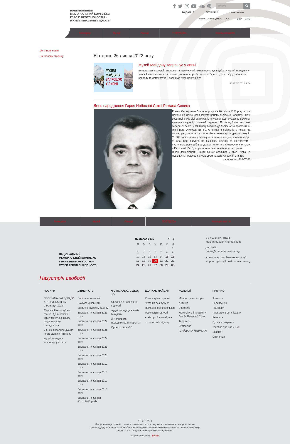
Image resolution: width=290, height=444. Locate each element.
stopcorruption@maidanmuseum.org (227, 261)
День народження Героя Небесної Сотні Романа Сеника (142, 106)
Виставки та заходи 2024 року (92, 323)
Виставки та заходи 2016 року (92, 391)
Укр (239, 18)
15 (166, 256)
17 (137, 260)
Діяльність (85, 290)
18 (143, 260)
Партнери (218, 307)
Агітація (183, 302)
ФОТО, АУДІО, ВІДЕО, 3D (125, 292)
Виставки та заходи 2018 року (92, 374)
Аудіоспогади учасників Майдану (125, 312)
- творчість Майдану (157, 322)
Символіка (185, 325)
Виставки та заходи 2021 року (92, 348)
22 (166, 260)
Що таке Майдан (157, 290)
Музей (116, 32)
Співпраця (219, 336)
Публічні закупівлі (223, 322)
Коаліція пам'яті (225, 32)
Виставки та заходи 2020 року (92, 357)
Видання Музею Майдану (92, 307)
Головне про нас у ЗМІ (226, 327)
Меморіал (85, 32)
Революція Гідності (156, 312)
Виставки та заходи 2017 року (92, 382)
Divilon (155, 435)
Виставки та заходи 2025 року (92, 314)
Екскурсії (212, 12)
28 (161, 265)
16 (172, 256)
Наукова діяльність (88, 302)
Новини (49, 290)
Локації (144, 32)
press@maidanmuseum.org (222, 251)
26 (149, 265)
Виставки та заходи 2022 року (92, 340)
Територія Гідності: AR (214, 18)
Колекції (185, 290)
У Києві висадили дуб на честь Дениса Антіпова (58, 332)
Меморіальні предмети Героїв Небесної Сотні (192, 314)
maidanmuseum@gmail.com (223, 241)
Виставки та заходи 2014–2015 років (89, 399)
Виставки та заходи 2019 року (92, 365)
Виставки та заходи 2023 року (92, 331)
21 (161, 260)
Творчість (184, 321)
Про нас (218, 290)
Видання (188, 12)
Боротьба (184, 307)
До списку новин (49, 50)
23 (172, 260)
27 (155, 265)
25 (143, 265)
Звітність (218, 317)
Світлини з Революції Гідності (124, 303)
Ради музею (220, 302)
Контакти (218, 298)
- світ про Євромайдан (158, 317)
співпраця (237, 12)
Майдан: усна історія (191, 298)
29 (166, 265)
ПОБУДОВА (180, 32)
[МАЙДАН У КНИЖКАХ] (193, 330)
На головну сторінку (51, 56)
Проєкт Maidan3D (121, 327)
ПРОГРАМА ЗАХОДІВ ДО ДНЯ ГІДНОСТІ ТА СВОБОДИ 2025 (59, 302)
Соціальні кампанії (88, 298)
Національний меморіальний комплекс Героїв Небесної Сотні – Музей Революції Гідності (90, 15)
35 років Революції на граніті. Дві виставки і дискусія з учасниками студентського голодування (57, 318)
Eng (247, 18)
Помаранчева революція (160, 307)
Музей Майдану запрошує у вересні (55, 340)
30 (172, 265)
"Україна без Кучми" (157, 302)
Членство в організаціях (227, 312)
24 (137, 265)
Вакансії (217, 331)
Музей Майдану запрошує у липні (167, 65)
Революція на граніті (157, 298)
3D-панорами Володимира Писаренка (125, 320)
